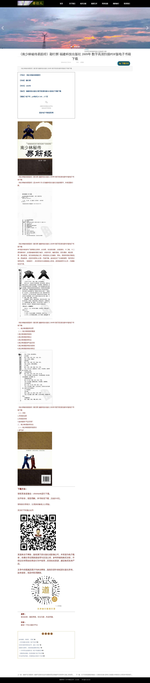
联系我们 (127, 3)
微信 (96, 51)
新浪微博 (92, 51)
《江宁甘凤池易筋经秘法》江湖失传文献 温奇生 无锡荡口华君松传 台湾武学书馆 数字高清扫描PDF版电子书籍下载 (114, 674)
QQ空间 (86, 51)
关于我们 (72, 3)
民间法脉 (105, 3)
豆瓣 (105, 51)
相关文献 (83, 3)
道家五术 (94, 3)
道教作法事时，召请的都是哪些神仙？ (30, 647)
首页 (61, 3)
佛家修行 (116, 3)
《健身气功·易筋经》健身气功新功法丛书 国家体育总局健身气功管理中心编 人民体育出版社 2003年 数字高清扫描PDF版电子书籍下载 (61, 674)
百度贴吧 (100, 51)
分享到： (87, 49)
